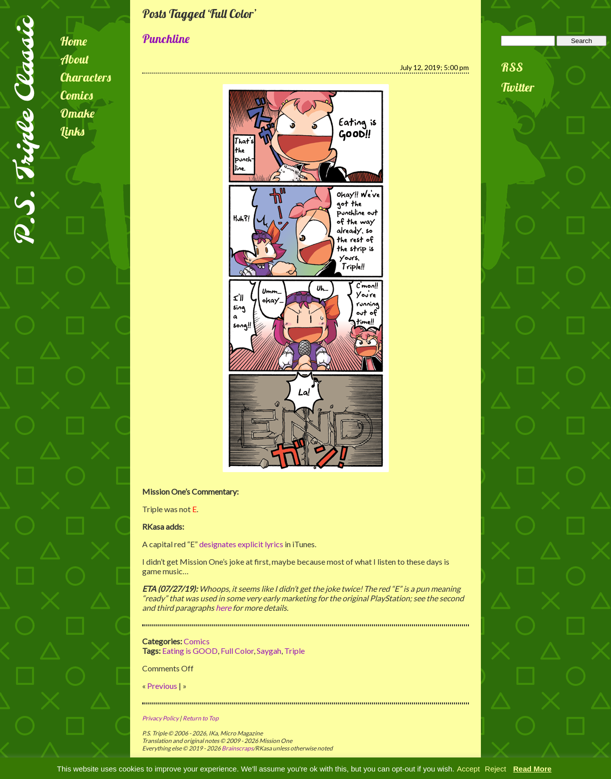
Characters (85, 77)
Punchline (166, 38)
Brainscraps (237, 748)
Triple (294, 650)
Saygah (269, 650)
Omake (77, 113)
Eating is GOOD (190, 650)
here (223, 607)
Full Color (237, 650)
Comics (76, 95)
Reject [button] (495, 768)
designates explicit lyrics (241, 544)
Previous (162, 685)
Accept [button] (468, 768)
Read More (532, 768)
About (74, 59)
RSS (512, 67)
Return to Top (201, 718)
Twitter (517, 87)
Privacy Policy (160, 718)
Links (72, 131)
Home (73, 41)
